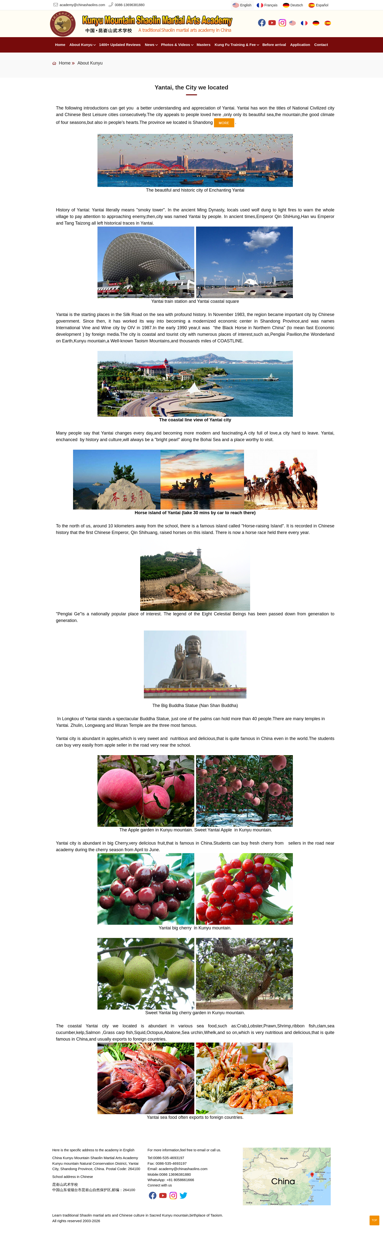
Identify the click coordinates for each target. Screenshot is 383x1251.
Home (60, 45)
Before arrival (274, 45)
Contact (321, 45)
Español (322, 5)
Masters (204, 45)
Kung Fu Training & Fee (235, 45)
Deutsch (296, 5)
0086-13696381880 (129, 5)
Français (270, 5)
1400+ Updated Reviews (120, 45)
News (149, 45)
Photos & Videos (175, 45)
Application (300, 45)
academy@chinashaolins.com (82, 5)
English (245, 5)
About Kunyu (80, 45)
